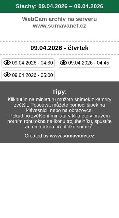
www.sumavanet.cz (59, 25)
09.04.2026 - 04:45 (88, 62)
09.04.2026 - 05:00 (32, 75)
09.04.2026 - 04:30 (32, 62)
